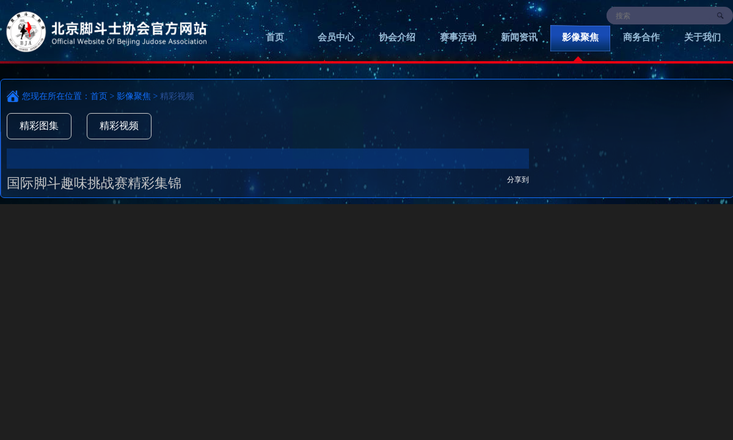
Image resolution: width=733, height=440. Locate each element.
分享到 (518, 179)
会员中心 (336, 37)
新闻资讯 (519, 37)
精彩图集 (39, 125)
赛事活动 (458, 37)
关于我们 (702, 37)
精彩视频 (119, 125)
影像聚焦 (580, 37)
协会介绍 (397, 37)
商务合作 (641, 37)
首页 (275, 37)
